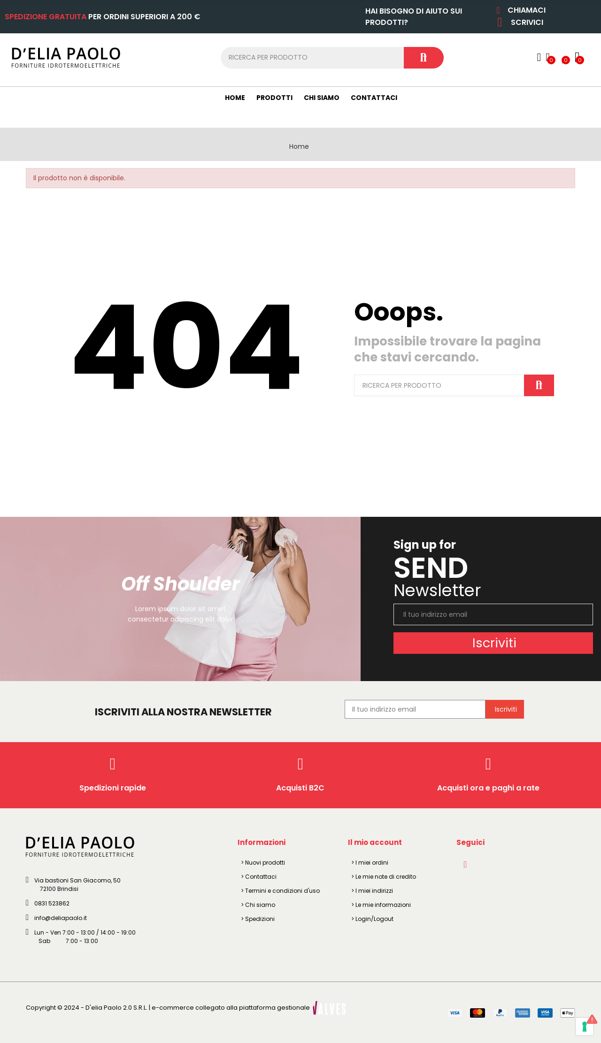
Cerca (424, 58)
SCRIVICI (527, 22)
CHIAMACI (527, 10)
